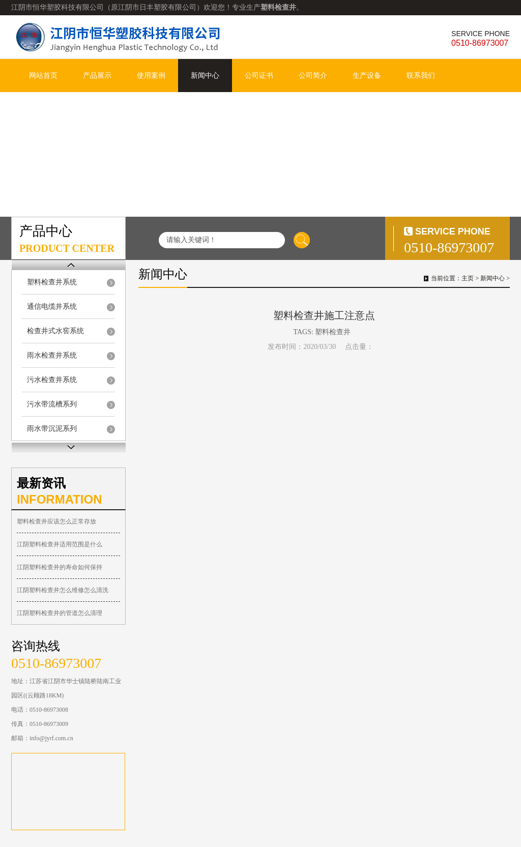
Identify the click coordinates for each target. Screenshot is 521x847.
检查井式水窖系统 (55, 331)
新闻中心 (205, 75)
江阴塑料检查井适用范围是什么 (59, 544)
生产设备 (367, 75)
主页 (467, 278)
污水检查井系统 (52, 380)
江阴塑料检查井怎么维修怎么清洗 (62, 590)
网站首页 (43, 75)
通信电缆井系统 (52, 306)
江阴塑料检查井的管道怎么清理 (59, 613)
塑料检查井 (333, 332)
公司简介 (313, 75)
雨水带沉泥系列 (52, 428)
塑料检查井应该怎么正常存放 (56, 521)
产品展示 (97, 75)
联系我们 (421, 75)
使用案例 (151, 75)
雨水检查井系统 (52, 355)
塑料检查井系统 (52, 282)
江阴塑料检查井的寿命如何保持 (59, 567)
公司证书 (259, 75)
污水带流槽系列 (52, 404)
